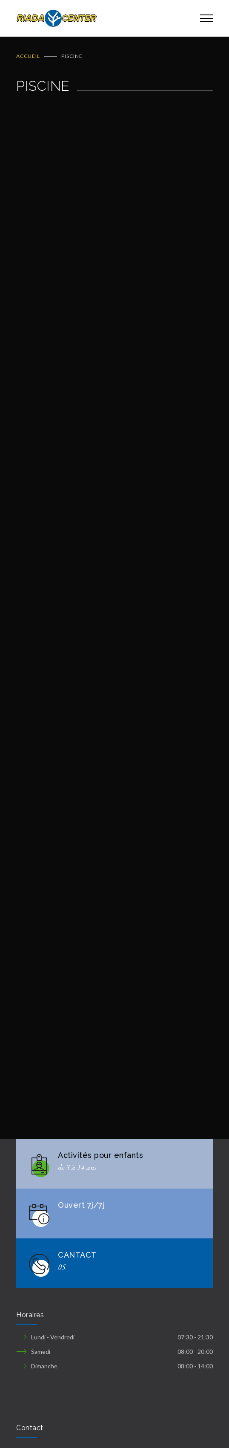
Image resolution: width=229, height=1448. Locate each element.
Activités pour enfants (100, 1155)
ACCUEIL (28, 56)
